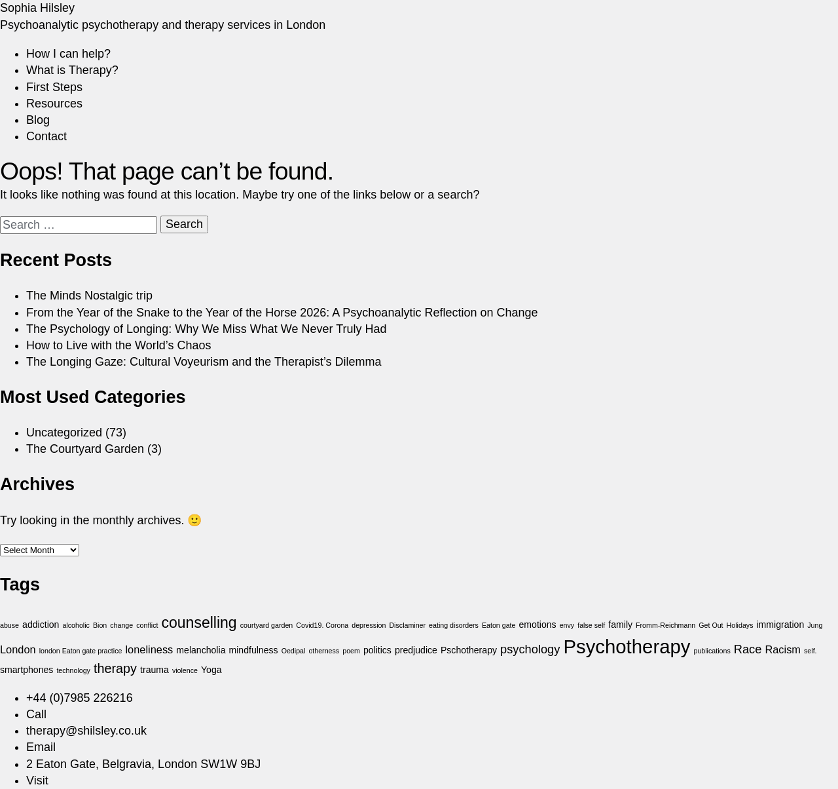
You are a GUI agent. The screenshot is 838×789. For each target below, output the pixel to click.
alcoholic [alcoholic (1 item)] (75, 625)
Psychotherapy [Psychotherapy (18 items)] (626, 646)
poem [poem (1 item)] (351, 651)
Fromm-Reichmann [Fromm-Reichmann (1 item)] (665, 625)
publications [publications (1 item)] (711, 651)
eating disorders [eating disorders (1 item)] (454, 625)
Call (36, 714)
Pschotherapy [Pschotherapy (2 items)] (469, 650)
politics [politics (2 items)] (377, 650)
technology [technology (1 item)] (73, 670)
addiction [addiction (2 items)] (40, 624)
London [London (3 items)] (18, 649)
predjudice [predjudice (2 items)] (416, 650)
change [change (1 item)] (121, 625)
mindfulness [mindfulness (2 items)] (253, 650)
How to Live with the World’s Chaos (118, 345)
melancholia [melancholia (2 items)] (200, 650)
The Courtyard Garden (85, 448)
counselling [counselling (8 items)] (198, 622)
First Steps (54, 87)
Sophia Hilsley (37, 7)
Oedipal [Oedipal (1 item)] (294, 651)
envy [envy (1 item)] (567, 625)
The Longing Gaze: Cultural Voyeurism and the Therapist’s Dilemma (204, 361)
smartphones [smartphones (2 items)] (26, 669)
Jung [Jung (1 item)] (814, 625)
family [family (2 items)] (620, 624)
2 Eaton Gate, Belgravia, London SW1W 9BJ (143, 764)
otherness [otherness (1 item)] (323, 651)
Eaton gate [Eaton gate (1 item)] (499, 625)
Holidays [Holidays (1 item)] (740, 625)
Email (41, 747)
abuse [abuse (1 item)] (9, 625)
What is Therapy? (72, 70)
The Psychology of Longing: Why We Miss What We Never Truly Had (206, 329)
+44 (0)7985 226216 (79, 697)
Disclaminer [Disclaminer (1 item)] (407, 625)
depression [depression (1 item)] (369, 625)
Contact (46, 136)
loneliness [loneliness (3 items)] (149, 649)
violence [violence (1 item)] (185, 670)
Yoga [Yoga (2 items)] (211, 669)
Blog (38, 119)
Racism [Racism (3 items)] (783, 649)
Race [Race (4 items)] (748, 649)
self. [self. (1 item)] (810, 651)
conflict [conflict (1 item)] (147, 625)
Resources (54, 103)
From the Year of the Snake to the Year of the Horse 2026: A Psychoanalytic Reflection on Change (282, 312)
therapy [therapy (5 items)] (115, 668)
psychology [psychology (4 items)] (530, 649)
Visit (37, 780)
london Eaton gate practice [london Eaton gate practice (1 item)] (80, 651)
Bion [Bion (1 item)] (100, 625)
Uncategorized (64, 432)
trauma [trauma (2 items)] (154, 669)
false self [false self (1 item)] (591, 625)
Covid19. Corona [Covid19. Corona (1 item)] (322, 625)
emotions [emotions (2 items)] (537, 624)
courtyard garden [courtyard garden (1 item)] (266, 625)
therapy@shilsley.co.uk (86, 730)
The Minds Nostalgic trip (89, 295)
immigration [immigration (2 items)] (780, 624)
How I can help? (68, 53)
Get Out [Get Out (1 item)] (711, 625)
